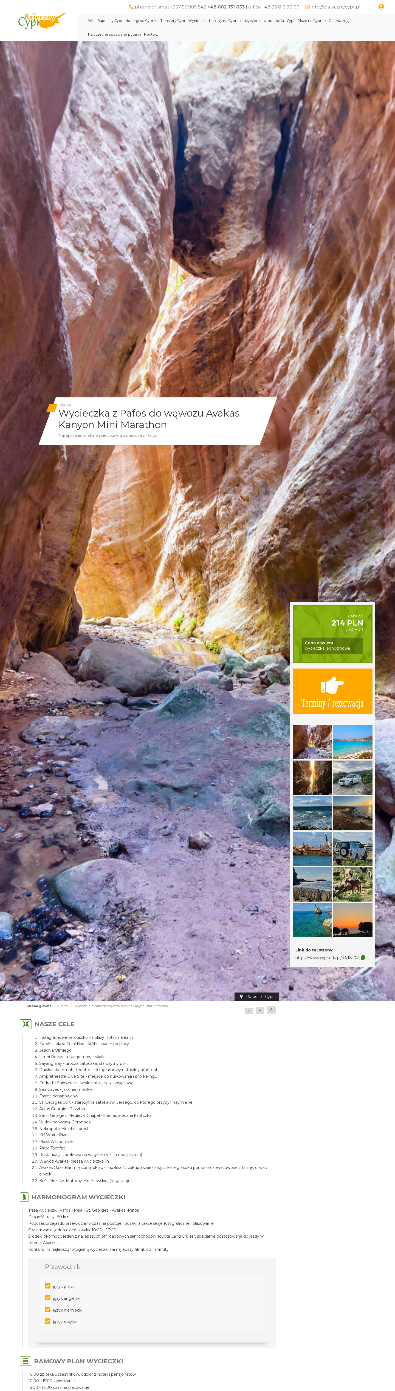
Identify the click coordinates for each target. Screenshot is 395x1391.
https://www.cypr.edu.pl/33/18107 (327, 957)
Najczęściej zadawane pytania (114, 34)
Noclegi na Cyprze (141, 21)
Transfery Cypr (172, 21)
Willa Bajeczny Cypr (105, 21)
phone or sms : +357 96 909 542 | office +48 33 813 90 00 (217, 7)
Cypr (291, 21)
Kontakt (151, 34)
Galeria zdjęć (340, 21)
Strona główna (39, 1006)
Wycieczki (197, 21)
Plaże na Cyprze (312, 21)
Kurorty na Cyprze (225, 21)
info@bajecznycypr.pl (335, 7)
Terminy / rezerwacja (332, 691)
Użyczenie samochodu (264, 21)
